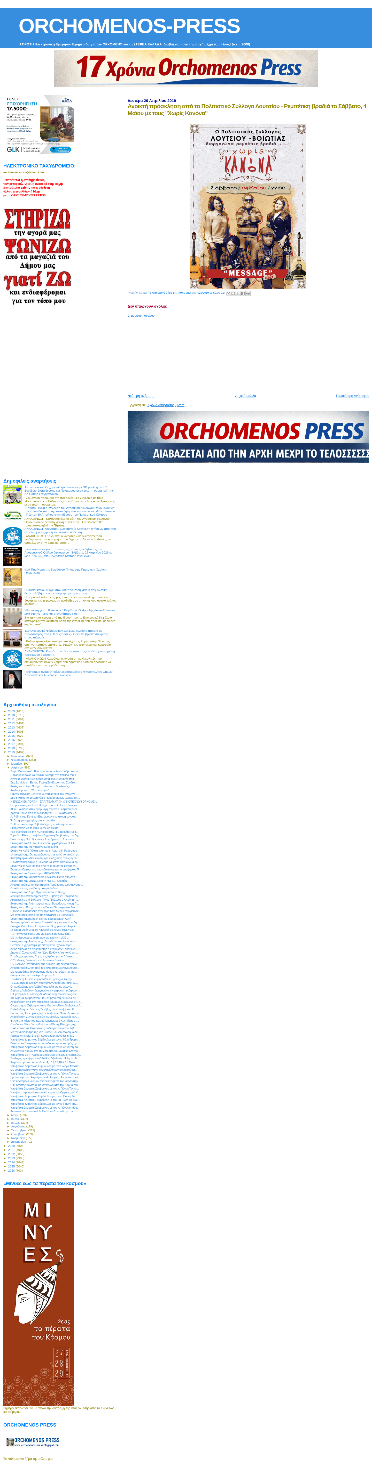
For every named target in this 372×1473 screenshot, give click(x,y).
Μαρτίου (17, 763)
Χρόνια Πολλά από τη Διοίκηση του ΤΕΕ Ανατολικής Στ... (44, 812)
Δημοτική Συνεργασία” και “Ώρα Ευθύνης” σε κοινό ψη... (44, 952)
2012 (12, 723)
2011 (12, 719)
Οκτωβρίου (18, 1134)
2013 (12, 727)
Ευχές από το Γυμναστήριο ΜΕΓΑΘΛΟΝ (34, 873)
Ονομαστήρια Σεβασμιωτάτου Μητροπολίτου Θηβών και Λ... (46, 1005)
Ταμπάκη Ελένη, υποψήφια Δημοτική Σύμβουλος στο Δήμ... (46, 835)
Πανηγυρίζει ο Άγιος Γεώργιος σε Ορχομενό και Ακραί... (43, 926)
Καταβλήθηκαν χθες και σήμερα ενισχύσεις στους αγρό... (44, 858)
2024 (12, 1162)
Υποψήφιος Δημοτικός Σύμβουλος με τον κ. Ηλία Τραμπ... (45, 1039)
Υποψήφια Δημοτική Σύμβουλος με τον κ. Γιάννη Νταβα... (44, 1107)
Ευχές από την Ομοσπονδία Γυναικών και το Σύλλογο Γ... (44, 876)
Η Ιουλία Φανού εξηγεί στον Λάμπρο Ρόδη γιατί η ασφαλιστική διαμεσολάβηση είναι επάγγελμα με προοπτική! (66, 591)
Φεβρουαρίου (20, 759)
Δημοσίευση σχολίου (141, 315)
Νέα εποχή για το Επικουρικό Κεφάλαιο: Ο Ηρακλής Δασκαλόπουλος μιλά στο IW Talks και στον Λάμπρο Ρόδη (70, 612)
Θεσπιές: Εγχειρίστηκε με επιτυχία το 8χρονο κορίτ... (42, 945)
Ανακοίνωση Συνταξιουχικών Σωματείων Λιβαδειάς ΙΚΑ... (44, 1016)
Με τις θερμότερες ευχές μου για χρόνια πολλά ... (39, 937)
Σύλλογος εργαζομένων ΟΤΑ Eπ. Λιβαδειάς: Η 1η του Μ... (45, 1058)
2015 (12, 735)
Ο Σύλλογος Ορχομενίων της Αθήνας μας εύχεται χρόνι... (44, 963)
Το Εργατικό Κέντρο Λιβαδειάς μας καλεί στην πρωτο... (43, 824)
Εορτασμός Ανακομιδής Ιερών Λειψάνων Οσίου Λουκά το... (45, 1013)
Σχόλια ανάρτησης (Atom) (166, 405)
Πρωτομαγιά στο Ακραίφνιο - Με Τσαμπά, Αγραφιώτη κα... (45, 1077)
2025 (12, 1166)
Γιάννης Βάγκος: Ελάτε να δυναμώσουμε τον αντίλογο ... (44, 793)
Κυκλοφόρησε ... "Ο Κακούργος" (29, 790)
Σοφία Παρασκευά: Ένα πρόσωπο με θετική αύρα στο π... (45, 771)
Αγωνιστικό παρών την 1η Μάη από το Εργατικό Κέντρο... (45, 1050)
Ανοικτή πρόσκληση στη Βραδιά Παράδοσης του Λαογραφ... (46, 884)
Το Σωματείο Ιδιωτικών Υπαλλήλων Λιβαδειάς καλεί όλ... (44, 982)
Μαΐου (15, 1115)
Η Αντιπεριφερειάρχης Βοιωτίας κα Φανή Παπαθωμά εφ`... (45, 861)
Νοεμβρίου (18, 1138)
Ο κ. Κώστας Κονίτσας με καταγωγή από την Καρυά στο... (45, 1084)
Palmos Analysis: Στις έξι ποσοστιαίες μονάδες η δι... (42, 1035)
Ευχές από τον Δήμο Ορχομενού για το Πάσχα (38, 892)
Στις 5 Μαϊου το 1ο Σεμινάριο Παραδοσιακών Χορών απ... (45, 797)
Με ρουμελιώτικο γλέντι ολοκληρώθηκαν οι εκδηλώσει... (43, 1069)
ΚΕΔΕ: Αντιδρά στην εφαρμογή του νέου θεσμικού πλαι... (44, 809)
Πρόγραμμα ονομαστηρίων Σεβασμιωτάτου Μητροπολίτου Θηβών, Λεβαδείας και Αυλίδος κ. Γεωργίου (69, 673)
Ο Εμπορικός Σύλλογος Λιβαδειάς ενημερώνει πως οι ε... (44, 994)
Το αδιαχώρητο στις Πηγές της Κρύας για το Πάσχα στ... (44, 956)
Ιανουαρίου (18, 756)
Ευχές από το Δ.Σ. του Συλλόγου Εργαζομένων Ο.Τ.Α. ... (44, 843)
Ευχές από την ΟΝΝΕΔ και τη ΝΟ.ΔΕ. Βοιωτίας (38, 880)
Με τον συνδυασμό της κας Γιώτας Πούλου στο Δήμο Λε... (45, 1032)
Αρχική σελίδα (245, 396)
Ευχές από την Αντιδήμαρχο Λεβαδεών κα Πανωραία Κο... (45, 941)
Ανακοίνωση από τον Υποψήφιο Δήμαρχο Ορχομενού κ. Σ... (46, 1001)
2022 (12, 1154)
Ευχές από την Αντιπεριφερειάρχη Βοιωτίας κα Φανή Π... (44, 903)
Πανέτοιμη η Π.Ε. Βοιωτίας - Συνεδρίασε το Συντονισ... (43, 839)
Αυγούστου (18, 1126)
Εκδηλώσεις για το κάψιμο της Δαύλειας (34, 827)
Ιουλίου (16, 1122)
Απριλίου (17, 767)
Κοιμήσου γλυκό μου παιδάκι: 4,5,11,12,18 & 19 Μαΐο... (43, 1062)
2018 (12, 748)
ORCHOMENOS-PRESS (129, 25)
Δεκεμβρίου (19, 1141)
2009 (12, 711)
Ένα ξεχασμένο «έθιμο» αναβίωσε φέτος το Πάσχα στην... (45, 1081)
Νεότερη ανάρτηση (142, 396)
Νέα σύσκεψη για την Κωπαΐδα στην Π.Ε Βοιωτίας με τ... (44, 831)
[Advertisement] (250, 353)
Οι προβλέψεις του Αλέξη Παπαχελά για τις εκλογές (41, 986)
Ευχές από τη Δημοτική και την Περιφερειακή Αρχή (40, 918)
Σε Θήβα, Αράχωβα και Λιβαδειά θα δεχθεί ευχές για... (42, 929)
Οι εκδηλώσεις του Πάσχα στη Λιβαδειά (34, 888)
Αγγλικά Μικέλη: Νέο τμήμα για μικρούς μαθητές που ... (43, 778)
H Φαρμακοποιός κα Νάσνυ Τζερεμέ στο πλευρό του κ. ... (45, 774)
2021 (12, 1149)
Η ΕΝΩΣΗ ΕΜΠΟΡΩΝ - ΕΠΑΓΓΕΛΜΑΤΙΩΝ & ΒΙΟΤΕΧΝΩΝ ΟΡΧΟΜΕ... (53, 801)
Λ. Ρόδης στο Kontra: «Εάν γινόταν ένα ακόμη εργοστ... (43, 816)
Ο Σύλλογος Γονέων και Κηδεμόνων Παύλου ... (39, 960)
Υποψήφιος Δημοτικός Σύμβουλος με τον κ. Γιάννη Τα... (43, 1096)
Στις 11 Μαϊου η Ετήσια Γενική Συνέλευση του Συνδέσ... (43, 782)
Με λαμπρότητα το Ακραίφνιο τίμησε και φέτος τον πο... (43, 971)
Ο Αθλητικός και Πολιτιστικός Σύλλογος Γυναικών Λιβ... (43, 1028)
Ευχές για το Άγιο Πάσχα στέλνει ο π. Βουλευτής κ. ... (42, 786)
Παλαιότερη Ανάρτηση (352, 396)
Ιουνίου (16, 1118)
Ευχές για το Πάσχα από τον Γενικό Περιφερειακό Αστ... (43, 907)
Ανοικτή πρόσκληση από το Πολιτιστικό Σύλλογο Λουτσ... (44, 967)
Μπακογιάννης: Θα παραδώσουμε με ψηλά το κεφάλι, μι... (45, 854)
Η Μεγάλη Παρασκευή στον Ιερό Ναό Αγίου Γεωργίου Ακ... (45, 910)
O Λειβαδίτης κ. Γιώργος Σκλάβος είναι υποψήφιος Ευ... (44, 1009)
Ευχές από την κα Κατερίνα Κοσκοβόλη (34, 846)
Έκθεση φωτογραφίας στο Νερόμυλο (32, 820)
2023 (12, 1158)
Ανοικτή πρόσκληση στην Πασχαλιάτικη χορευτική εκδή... (44, 922)
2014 (12, 731)
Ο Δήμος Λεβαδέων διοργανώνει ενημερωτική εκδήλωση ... (45, 990)
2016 (12, 739)
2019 (12, 752)
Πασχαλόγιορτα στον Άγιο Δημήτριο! (32, 975)
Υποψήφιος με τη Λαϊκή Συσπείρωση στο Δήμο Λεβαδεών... (46, 1054)
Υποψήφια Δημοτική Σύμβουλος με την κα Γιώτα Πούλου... (45, 1099)
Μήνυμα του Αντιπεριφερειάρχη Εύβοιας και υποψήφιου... (45, 896)
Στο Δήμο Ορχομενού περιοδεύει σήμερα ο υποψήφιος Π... (45, 869)
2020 (12, 1145)
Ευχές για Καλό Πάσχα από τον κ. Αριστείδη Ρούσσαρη (43, 850)
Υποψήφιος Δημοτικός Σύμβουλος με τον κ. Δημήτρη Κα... (45, 1046)
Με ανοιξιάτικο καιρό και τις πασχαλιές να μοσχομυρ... (42, 914)
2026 (12, 1170)
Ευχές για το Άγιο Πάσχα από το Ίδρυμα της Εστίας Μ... (44, 865)
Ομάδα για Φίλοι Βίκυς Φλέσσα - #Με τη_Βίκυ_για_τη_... (44, 1024)
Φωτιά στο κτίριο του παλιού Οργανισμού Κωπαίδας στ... (44, 1020)
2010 (12, 715)
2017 (12, 744)
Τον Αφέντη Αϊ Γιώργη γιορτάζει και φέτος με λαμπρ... (42, 979)
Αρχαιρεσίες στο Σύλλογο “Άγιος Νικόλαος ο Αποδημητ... (44, 899)
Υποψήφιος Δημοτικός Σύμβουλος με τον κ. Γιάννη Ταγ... (44, 1103)
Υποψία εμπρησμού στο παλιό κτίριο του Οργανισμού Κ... (45, 1092)
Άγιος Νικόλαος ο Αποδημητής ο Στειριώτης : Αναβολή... (44, 948)
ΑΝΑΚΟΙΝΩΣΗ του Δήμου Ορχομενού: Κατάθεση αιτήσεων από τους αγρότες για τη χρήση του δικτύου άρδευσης (71, 530)
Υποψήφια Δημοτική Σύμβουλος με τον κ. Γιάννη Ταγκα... (44, 1073)
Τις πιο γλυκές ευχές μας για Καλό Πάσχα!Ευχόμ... (40, 933)
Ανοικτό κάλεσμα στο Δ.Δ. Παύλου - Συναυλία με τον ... (43, 1111)
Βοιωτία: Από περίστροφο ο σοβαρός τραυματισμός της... (45, 1043)
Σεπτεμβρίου (19, 1130)
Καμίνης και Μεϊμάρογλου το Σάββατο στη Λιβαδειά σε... (44, 997)
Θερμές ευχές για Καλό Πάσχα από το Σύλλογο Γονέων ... (45, 805)
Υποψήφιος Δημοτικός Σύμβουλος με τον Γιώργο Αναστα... (45, 1066)
